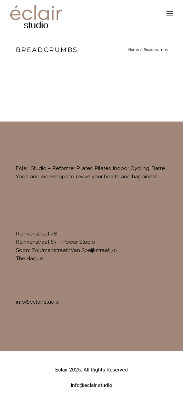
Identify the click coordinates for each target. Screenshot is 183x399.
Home (133, 50)
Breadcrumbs (155, 50)
